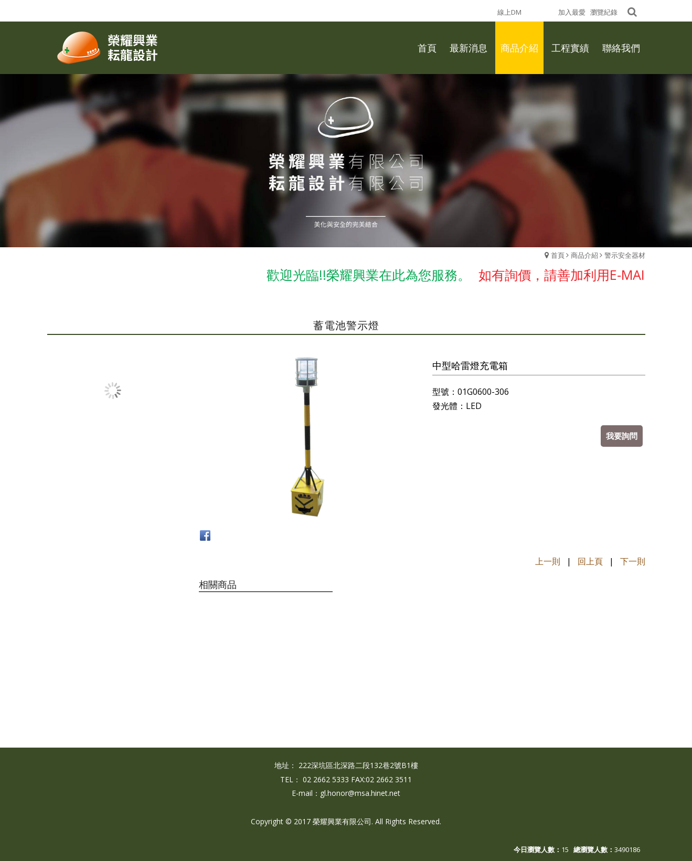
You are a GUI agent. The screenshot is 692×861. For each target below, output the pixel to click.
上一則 (547, 561)
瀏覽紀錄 (604, 12)
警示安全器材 (624, 255)
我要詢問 (621, 435)
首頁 (558, 255)
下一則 (632, 561)
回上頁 (590, 561)
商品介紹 (584, 255)
